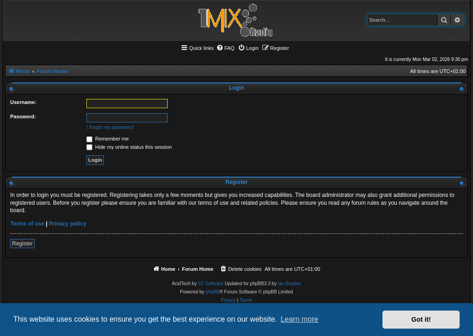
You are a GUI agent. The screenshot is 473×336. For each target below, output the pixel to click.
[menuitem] (225, 48)
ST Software (211, 283)
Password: (23, 116)
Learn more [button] (299, 319)
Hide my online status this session (129, 147)
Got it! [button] (421, 319)
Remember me (107, 138)
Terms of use (27, 223)
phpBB (212, 291)
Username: (23, 102)
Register (22, 243)
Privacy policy (67, 223)
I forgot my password (109, 127)
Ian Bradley (289, 283)
